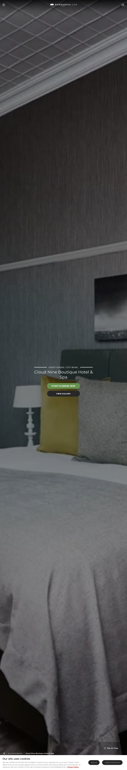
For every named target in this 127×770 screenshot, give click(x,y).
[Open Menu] (4, 5)
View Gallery (63, 394)
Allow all (94, 762)
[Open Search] (123, 5)
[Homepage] (4, 753)
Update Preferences (112, 762)
